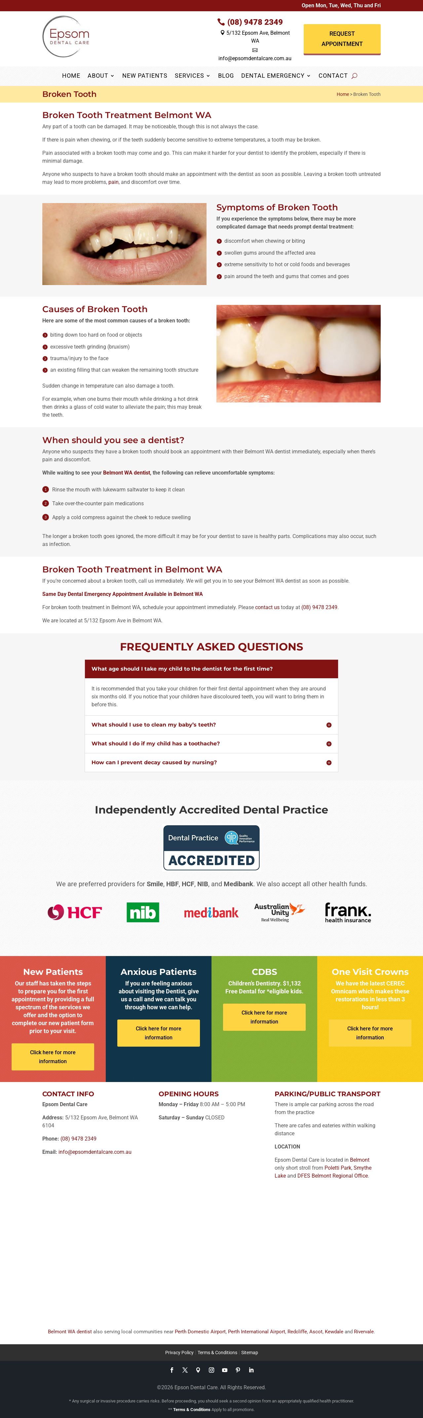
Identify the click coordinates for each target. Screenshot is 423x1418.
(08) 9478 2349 (255, 22)
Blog (226, 76)
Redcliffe (297, 1332)
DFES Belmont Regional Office (332, 1176)
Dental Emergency (273, 76)
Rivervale (364, 1332)
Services (189, 76)
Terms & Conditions (217, 1352)
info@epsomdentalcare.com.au (95, 1152)
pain (113, 182)
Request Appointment (342, 38)
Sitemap (249, 1352)
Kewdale (334, 1332)
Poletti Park (338, 1168)
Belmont (359, 1160)
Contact (333, 76)
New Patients (145, 76)
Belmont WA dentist (126, 473)
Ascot (316, 1332)
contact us (267, 607)
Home (71, 76)
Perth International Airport (256, 1332)
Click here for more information (53, 1056)
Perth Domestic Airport (200, 1332)
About (98, 76)
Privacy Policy (179, 1352)
